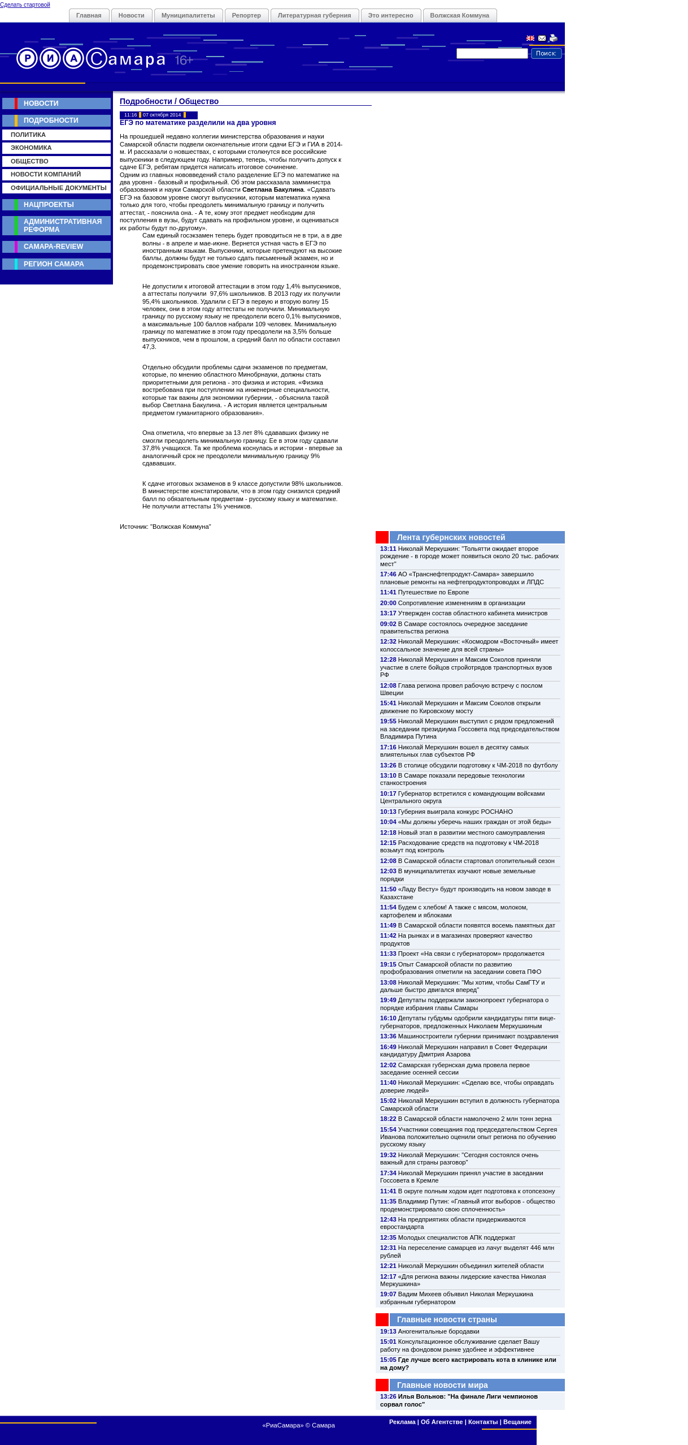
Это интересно (390, 15)
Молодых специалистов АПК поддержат (457, 1237)
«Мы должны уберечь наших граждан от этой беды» (474, 821)
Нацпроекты (49, 205)
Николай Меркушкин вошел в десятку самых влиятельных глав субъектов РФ (454, 751)
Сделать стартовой (25, 5)
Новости (132, 15)
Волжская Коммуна (460, 15)
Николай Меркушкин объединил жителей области (471, 1265)
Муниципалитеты (188, 15)
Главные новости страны (447, 1319)
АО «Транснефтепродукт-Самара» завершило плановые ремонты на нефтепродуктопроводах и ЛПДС (462, 578)
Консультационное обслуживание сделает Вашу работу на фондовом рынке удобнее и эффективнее (459, 1345)
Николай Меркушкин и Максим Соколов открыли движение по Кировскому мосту (460, 707)
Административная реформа (63, 225)
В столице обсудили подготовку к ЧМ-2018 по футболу (478, 765)
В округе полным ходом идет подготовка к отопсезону (476, 1191)
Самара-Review (53, 247)
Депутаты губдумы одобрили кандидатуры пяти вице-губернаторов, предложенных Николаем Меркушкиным (467, 1022)
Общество (30, 161)
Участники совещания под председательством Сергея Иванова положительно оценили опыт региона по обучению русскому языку (468, 1137)
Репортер (246, 15)
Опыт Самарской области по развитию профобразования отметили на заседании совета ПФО (461, 968)
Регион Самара (54, 264)
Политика (28, 134)
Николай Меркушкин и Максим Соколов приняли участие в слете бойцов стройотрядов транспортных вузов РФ (466, 667)
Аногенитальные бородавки (439, 1331)
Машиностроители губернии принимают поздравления (478, 1036)
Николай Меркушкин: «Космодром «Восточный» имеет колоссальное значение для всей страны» (469, 645)
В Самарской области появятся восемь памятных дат (476, 925)
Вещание (517, 1421)
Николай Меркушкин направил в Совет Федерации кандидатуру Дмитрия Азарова (463, 1050)
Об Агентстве (442, 1421)
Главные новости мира (442, 1385)
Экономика (31, 147)
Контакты (483, 1421)
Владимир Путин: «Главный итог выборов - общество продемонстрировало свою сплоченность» (467, 1205)
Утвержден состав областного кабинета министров (473, 613)
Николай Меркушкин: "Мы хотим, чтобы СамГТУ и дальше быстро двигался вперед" (462, 986)
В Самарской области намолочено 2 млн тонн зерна (475, 1118)
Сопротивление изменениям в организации (461, 602)
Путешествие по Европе (433, 592)
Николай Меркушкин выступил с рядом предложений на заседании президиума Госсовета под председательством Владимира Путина (469, 729)
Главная (89, 15)
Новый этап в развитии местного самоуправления (471, 832)
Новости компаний (46, 174)
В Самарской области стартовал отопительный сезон (476, 860)
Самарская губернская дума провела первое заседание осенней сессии (455, 1069)
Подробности (51, 120)
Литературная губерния (314, 15)
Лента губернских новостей (451, 537)
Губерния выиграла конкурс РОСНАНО (455, 811)
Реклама (402, 1421)
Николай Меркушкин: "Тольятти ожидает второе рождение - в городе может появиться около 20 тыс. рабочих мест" (469, 556)
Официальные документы (59, 187)
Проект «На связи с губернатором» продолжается (471, 953)
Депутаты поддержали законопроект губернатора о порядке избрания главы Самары (464, 1004)
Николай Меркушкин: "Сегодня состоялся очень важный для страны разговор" (459, 1158)
